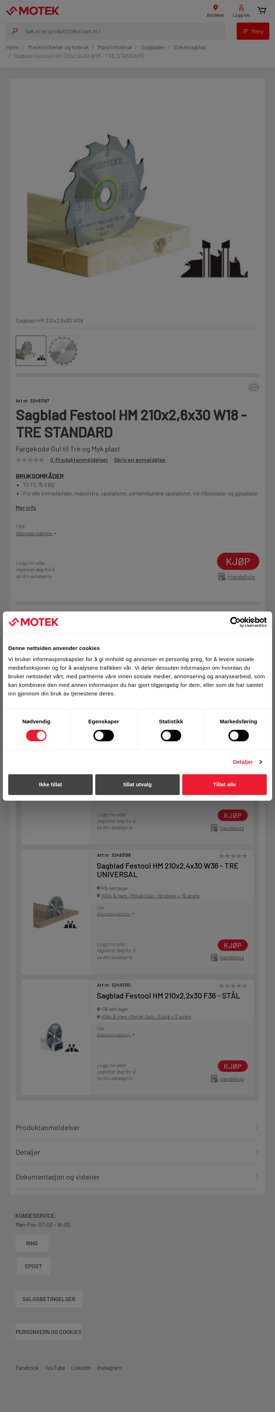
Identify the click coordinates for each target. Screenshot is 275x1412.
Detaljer (243, 762)
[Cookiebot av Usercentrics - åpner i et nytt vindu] (235, 622)
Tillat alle (224, 784)
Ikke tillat (50, 784)
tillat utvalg (137, 784)
